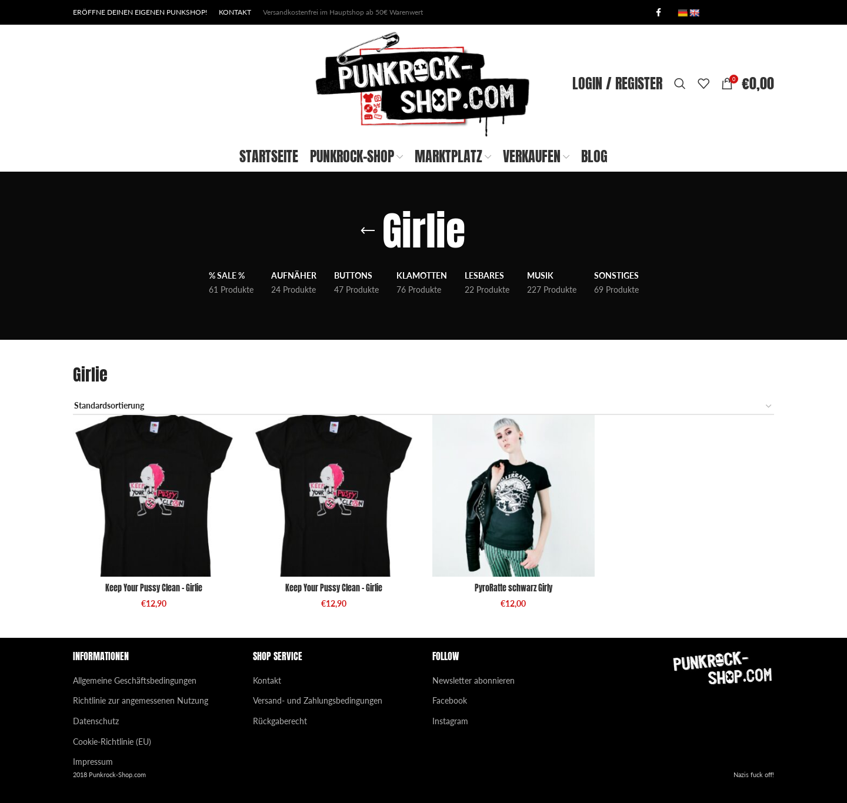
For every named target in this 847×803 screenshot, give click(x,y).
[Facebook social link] (658, 13)
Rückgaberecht (280, 721)
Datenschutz (96, 721)
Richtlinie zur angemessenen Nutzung (140, 700)
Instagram (450, 721)
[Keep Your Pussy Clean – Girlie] (154, 496)
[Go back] (367, 231)
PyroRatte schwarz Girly (513, 588)
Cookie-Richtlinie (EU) (112, 742)
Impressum (93, 762)
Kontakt (267, 680)
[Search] (680, 83)
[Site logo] (423, 83)
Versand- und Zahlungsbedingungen (317, 700)
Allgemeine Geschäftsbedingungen (134, 680)
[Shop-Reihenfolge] (423, 406)
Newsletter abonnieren (473, 680)
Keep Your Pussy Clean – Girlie (153, 588)
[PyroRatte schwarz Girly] (513, 496)
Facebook (449, 700)
